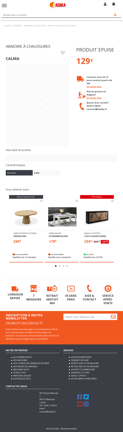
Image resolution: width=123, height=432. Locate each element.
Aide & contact (78, 375)
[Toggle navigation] (4, 5)
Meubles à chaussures (35, 25)
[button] (56, 266)
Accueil (7, 25)
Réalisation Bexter (69, 428)
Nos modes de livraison (25, 366)
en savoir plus (94, 86)
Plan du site (19, 372)
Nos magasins (20, 360)
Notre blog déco (22, 378)
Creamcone (19, 236)
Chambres (17, 25)
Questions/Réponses (80, 357)
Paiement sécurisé (79, 360)
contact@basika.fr (47, 411)
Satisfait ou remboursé (82, 369)
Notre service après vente (83, 378)
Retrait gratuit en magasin (84, 363)
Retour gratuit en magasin (84, 366)
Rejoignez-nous (21, 369)
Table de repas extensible (27, 233)
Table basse (55, 233)
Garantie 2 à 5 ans (79, 372)
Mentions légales (22, 375)
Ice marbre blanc (58, 236)
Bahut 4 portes (92, 233)
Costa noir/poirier (95, 236)
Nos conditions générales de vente (31, 363)
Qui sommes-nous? (22, 357)
